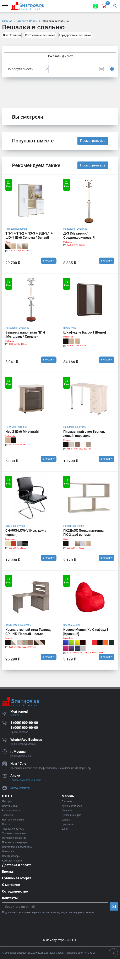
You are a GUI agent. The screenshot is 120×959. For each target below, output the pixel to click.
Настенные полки (73, 525)
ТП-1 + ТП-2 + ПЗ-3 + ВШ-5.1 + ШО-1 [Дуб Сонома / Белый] (29, 235)
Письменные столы (74, 426)
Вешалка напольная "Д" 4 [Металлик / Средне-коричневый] (25, 336)
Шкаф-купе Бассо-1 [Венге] (84, 332)
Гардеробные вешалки (75, 35)
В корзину (49, 260)
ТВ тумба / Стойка (16, 426)
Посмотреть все (92, 141)
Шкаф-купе (69, 327)
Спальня (12, 35)
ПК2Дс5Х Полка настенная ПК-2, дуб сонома (84, 533)
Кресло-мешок (71, 625)
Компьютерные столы (18, 625)
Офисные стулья (15, 525)
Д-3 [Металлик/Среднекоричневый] (79, 235)
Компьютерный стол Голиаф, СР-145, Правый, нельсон (28, 632)
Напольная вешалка (75, 228)
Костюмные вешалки (40, 35)
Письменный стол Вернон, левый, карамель (84, 434)
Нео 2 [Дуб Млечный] (22, 432)
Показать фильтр (60, 56)
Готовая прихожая (16, 228)
